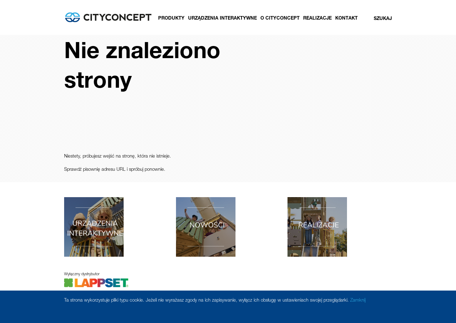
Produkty (171, 18)
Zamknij (358, 300)
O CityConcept (280, 18)
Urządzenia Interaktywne (222, 18)
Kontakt (346, 18)
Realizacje (317, 18)
